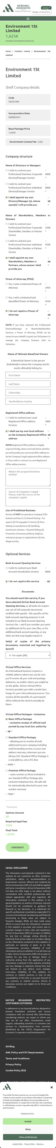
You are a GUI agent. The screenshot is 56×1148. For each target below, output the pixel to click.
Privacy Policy (29, 1144)
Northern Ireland (22, 51)
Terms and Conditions (18, 1058)
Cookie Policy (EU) (16, 1070)
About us (40, 1144)
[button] (51, 1087)
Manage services (27, 1113)
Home (8, 51)
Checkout (17, 847)
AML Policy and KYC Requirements (25, 1052)
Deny (28, 1129)
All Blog (10, 1046)
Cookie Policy (18, 1144)
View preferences (28, 1137)
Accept (28, 1121)
